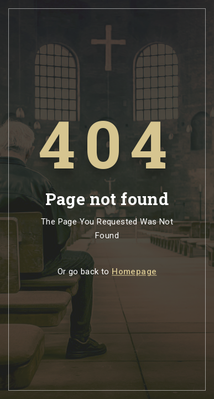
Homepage (134, 272)
